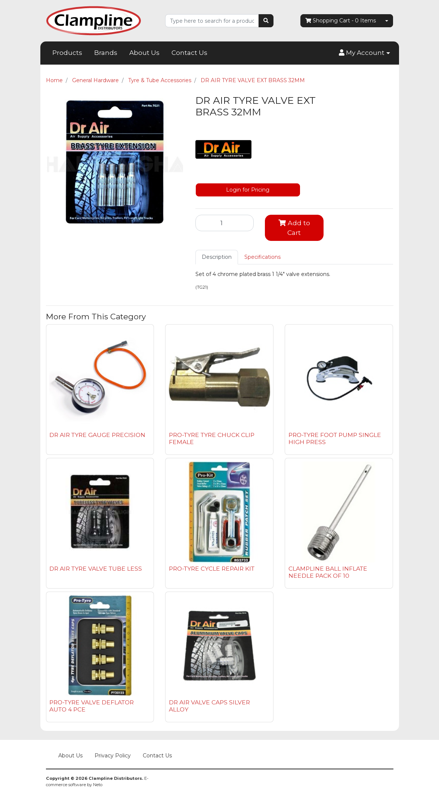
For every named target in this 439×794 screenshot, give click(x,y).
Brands (105, 52)
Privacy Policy (113, 755)
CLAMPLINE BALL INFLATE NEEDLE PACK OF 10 (327, 572)
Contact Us (189, 52)
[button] (364, 53)
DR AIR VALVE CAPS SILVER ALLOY (209, 706)
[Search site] (266, 20)
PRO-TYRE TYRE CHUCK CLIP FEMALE (211, 438)
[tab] (216, 257)
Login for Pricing (247, 189)
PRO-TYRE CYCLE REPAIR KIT (211, 568)
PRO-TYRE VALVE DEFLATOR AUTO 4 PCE (91, 706)
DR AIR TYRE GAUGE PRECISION (97, 434)
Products (67, 52)
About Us (144, 52)
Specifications (262, 257)
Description (217, 257)
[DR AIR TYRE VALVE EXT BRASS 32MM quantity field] (224, 223)
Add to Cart (294, 227)
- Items (340, 21)
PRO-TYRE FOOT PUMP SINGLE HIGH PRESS (334, 438)
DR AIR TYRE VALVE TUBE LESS (95, 568)
